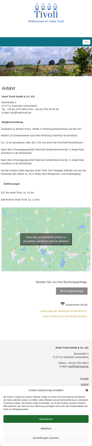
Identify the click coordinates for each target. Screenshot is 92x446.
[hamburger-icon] (86, 42)
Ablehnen (45, 428)
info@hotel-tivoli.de (20, 134)
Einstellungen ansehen (46, 437)
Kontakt (84, 378)
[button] (87, 390)
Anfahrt (85, 384)
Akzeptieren (46, 419)
